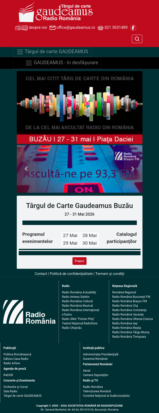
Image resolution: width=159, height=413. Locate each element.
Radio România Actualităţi (79, 292)
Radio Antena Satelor (75, 297)
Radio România (93, 387)
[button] (26, 169)
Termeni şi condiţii (109, 274)
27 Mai (70, 235)
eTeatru (67, 314)
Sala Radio (10, 391)
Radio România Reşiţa (126, 328)
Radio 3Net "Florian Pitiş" (78, 319)
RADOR (8, 375)
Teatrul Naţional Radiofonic (80, 323)
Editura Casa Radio (15, 359)
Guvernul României (95, 359)
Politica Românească (17, 354)
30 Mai (89, 243)
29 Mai (70, 243)
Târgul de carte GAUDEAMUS (22, 395)
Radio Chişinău (72, 328)
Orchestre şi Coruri (15, 387)
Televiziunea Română (97, 391)
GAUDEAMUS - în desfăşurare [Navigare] (61, 63)
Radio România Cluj (125, 305)
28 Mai (89, 235)
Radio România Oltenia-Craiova (132, 319)
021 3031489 (113, 28)
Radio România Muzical (77, 305)
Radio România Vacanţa (128, 314)
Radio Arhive (11, 363)
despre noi (31, 28)
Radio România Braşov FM (129, 301)
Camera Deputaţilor (95, 375)
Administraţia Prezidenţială (101, 354)
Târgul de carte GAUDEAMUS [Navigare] (52, 52)
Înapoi (79, 261)
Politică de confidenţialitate (71, 274)
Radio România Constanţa (129, 310)
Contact (41, 274)
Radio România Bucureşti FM (131, 297)
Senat (87, 370)
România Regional (124, 292)
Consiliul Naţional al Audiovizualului (106, 395)
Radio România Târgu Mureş (130, 332)
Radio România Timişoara (129, 336)
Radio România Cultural (77, 301)
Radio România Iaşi (125, 323)
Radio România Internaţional (80, 310)
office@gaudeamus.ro (72, 28)
